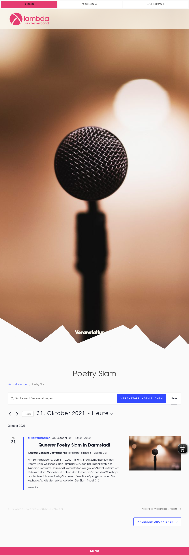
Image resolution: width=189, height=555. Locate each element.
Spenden (29, 4)
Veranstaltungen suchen (142, 398)
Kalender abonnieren (156, 521)
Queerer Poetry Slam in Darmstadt (74, 445)
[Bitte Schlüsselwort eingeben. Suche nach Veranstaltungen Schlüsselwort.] (62, 398)
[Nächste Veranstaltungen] (17, 414)
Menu (94, 551)
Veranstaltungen (18, 384)
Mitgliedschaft (90, 4)
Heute (28, 414)
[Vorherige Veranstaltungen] (10, 414)
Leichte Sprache (155, 4)
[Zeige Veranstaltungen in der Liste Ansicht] (174, 398)
